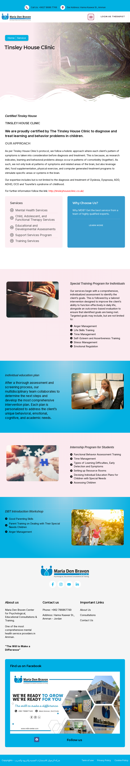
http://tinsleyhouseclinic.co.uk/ (66, 191)
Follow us (74, 740)
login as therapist (113, 16)
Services (16, 176)
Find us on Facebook (25, 666)
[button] (91, 17)
